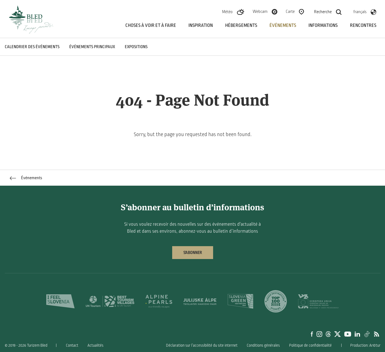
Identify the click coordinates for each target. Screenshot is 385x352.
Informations (323, 25)
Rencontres (363, 25)
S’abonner (192, 252)
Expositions (136, 47)
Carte (290, 11)
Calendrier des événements (32, 47)
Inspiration (200, 25)
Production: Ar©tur (365, 345)
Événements (282, 25)
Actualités (95, 345)
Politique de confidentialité (310, 345)
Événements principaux (92, 47)
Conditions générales (263, 345)
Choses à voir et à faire (150, 25)
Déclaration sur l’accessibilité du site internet (202, 345)
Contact (72, 345)
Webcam (260, 11)
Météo (227, 12)
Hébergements (241, 25)
